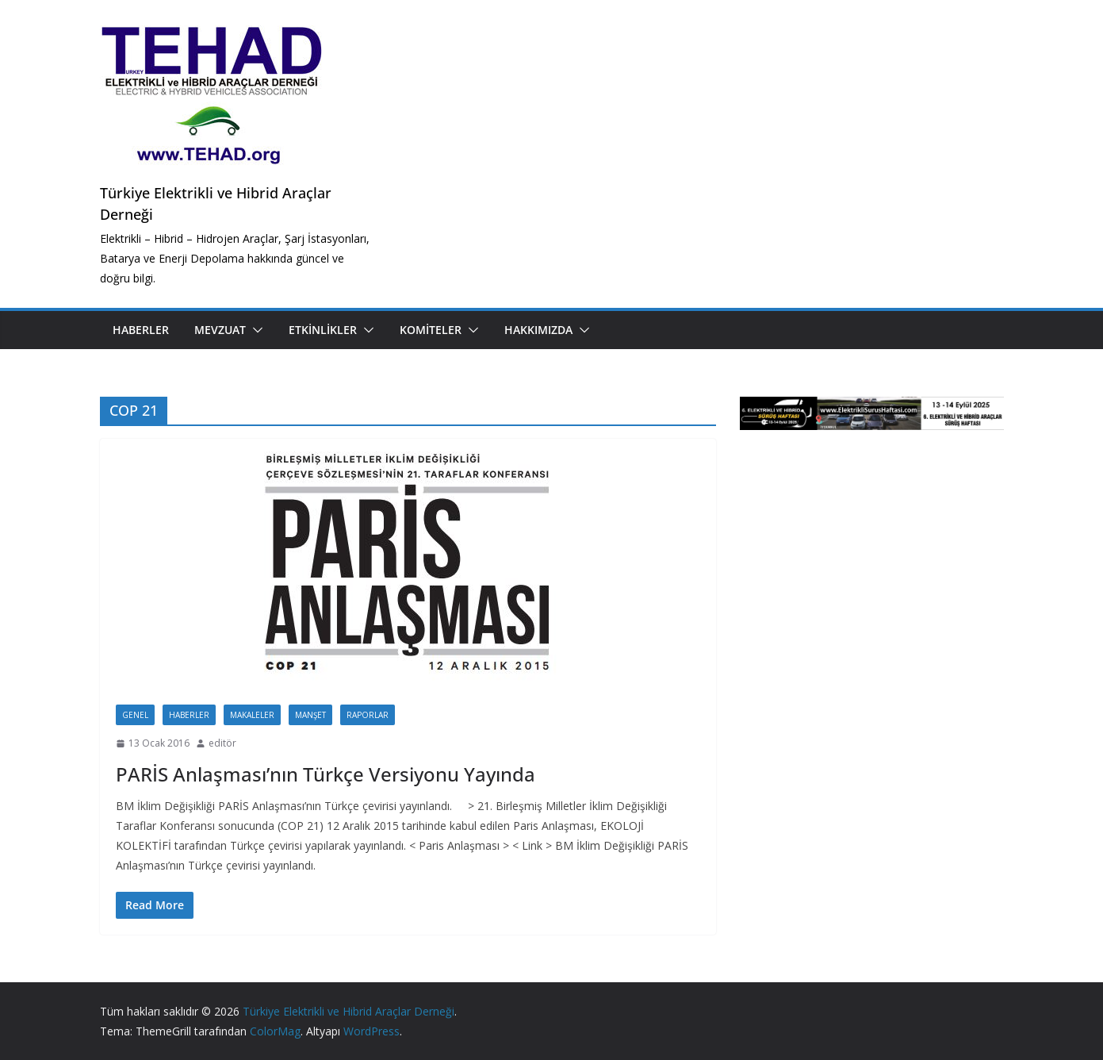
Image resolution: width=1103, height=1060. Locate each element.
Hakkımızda (538, 329)
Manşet (310, 714)
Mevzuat (220, 329)
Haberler (141, 329)
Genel (135, 714)
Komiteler (430, 329)
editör (222, 743)
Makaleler (252, 714)
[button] (254, 330)
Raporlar (368, 714)
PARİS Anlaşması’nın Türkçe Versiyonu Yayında (325, 774)
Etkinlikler (323, 329)
